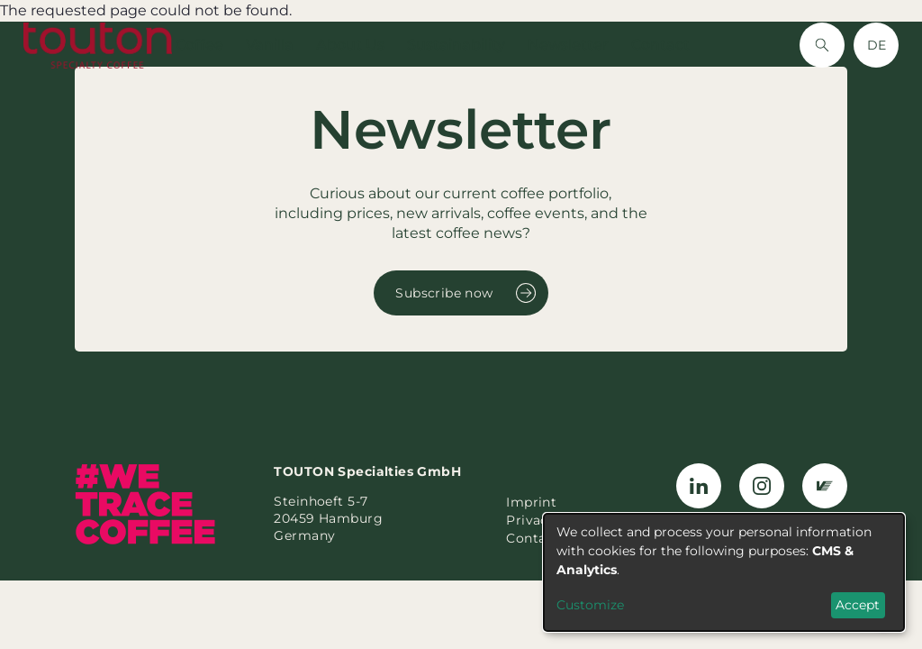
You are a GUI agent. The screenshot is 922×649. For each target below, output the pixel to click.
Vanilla (270, 44)
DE (876, 45)
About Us (350, 44)
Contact (660, 44)
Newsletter (568, 44)
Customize (590, 605)
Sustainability (456, 44)
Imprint (531, 502)
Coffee (199, 44)
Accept (858, 605)
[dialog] (724, 572)
